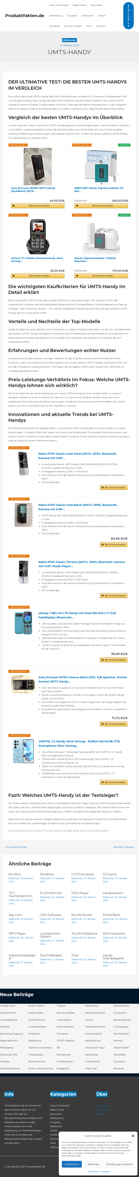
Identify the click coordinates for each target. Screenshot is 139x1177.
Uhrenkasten (64, 1019)
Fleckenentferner (10, 1068)
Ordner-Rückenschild (40, 1068)
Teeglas (61, 1005)
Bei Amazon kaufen (39, 205)
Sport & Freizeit (72, 26)
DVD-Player (80, 893)
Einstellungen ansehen (120, 1164)
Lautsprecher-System (50, 935)
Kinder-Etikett (36, 1005)
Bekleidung (56, 15)
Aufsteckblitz (35, 1012)
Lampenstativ (113, 893)
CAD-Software (50, 915)
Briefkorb (118, 1068)
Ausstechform (8, 1012)
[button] (133, 1135)
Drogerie (72, 15)
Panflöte (5, 1026)
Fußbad (4, 1061)
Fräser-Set (91, 1068)
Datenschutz (93, 1171)
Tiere (89, 26)
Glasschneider (121, 1047)
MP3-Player (17, 933)
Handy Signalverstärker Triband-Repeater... (95, 260)
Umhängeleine (8, 1019)
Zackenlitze (91, 1054)
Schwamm (119, 1061)
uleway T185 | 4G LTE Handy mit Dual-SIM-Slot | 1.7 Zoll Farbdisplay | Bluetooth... (77, 615)
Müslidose (34, 1033)
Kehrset (117, 1040)
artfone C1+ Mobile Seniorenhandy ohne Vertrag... (37, 260)
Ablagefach (63, 1068)
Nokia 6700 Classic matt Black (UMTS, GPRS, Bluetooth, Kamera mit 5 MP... (77, 507)
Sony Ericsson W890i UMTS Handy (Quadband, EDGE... (33, 190)
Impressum (105, 1171)
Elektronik (87, 15)
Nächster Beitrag (125, 847)
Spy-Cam (15, 915)
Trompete (62, 1033)
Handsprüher (7, 1005)
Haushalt (54, 26)
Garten (101, 15)
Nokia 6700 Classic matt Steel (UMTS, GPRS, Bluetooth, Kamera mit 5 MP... (77, 456)
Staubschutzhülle (95, 1012)
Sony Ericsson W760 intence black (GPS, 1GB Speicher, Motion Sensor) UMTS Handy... (82, 679)
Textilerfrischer (36, 1019)
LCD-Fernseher (82, 874)
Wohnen (101, 26)
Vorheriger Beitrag (15, 847)
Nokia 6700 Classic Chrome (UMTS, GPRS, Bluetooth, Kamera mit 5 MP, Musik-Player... (81, 564)
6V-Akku (15, 874)
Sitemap (101, 1113)
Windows (47, 874)
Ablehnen (93, 1164)
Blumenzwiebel (66, 1012)
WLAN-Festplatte (84, 933)
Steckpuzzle (64, 1054)
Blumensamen (36, 1061)
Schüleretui (119, 1012)
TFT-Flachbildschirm (20, 894)
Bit (58, 1047)
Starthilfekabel (51, 955)
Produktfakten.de (24, 15)
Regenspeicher (9, 1040)
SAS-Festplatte (114, 933)
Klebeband (34, 1040)
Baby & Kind (79, 5)
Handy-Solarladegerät (113, 957)
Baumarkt (96, 5)
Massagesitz (7, 1047)
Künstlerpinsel (65, 1061)
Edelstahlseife (121, 1005)
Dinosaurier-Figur (95, 1047)
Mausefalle (119, 1054)
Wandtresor (92, 1005)
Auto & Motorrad (58, 5)
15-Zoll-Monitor (51, 893)
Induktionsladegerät (22, 957)
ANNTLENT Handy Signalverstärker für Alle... (99, 190)
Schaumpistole (93, 1033)
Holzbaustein (36, 1054)
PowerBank (111, 915)
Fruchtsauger (121, 1026)
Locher (89, 1019)
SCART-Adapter (66, 1040)
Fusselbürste (92, 1061)
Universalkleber (37, 1026)
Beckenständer (122, 1019)
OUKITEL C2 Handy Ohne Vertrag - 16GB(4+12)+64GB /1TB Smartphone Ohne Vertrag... (79, 743)
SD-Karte (110, 874)
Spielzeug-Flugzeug (11, 1033)
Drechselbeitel (65, 1026)
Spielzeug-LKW (9, 1054)
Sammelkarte (121, 1033)
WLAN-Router (81, 915)
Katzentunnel (93, 1040)
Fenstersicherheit (95, 1026)
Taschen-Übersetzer (40, 1047)
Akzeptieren (72, 1164)
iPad (74, 955)
